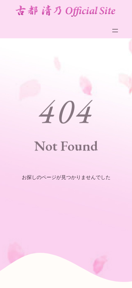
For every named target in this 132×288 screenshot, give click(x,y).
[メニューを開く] (115, 30)
